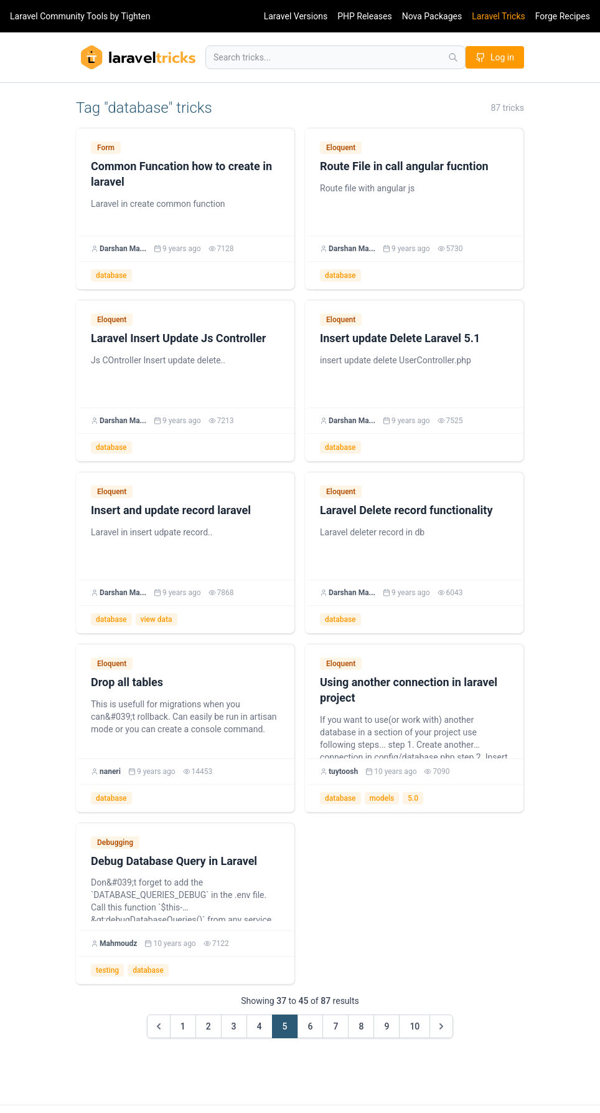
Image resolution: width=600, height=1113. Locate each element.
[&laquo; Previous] (159, 1026)
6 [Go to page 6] (310, 1026)
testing (107, 970)
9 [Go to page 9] (386, 1026)
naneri (110, 771)
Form (106, 147)
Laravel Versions (295, 16)
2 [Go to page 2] (208, 1026)
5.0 (413, 798)
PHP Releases (364, 16)
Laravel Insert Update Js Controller (178, 338)
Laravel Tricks (498, 16)
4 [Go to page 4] (259, 1026)
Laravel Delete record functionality (406, 510)
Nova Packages (432, 16)
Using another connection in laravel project (408, 690)
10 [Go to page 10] (415, 1026)
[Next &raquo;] (441, 1026)
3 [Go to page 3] (234, 1026)
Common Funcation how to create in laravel (181, 174)
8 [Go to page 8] (361, 1026)
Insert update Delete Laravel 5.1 (400, 338)
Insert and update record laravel (171, 510)
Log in (495, 57)
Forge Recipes (562, 16)
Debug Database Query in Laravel (174, 860)
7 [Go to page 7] (335, 1026)
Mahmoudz (118, 943)
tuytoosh (343, 771)
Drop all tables (127, 682)
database (111, 275)
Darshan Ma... (123, 248)
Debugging (115, 842)
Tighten (135, 16)
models (382, 798)
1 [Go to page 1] (182, 1026)
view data (156, 619)
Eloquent (340, 147)
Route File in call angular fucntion (404, 166)
